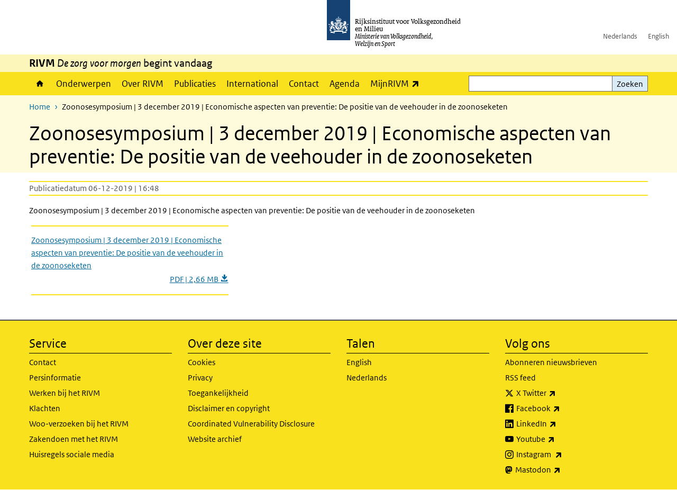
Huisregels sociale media (71, 454)
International (252, 83)
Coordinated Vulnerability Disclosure (251, 424)
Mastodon (561, 470)
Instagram (562, 454)
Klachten (44, 408)
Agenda (345, 83)
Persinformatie (55, 378)
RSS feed (520, 378)
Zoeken (630, 84)
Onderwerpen (83, 83)
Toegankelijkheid (218, 393)
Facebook (561, 408)
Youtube (558, 439)
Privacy (200, 378)
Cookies (201, 362)
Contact (304, 83)
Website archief (215, 439)
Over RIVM (142, 83)
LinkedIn (559, 424)
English (658, 36)
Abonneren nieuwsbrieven (551, 362)
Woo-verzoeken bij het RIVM (79, 424)
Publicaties (195, 83)
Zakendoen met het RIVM (73, 439)
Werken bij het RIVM (64, 393)
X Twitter (559, 393)
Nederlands (620, 36)
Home (40, 83)
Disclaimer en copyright (229, 408)
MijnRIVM (397, 83)
